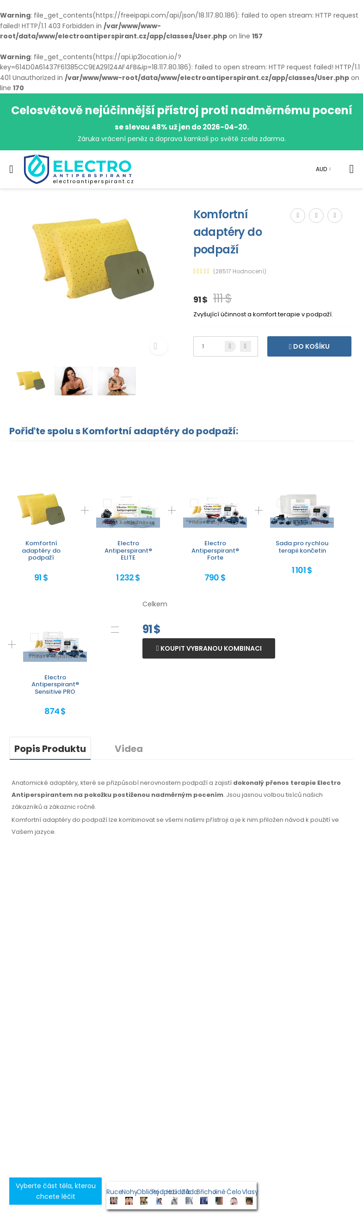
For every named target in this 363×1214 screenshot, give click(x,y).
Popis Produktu (50, 748)
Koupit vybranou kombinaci (210, 648)
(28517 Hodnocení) (239, 271)
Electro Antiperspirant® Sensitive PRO (55, 684)
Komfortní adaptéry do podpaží (41, 550)
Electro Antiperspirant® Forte (215, 550)
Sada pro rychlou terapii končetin (302, 547)
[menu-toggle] (11, 169)
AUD (321, 169)
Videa (129, 748)
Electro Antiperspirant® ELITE (128, 550)
